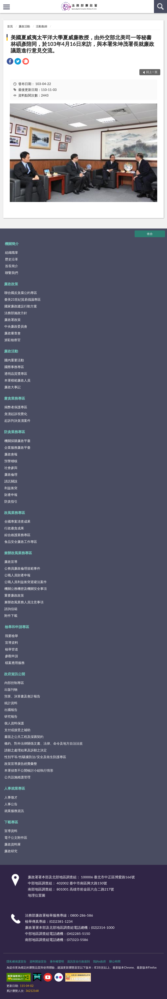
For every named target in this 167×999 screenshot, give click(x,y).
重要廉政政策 (14, 595)
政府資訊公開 (14, 674)
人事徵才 (10, 797)
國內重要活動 (14, 360)
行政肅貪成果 (14, 528)
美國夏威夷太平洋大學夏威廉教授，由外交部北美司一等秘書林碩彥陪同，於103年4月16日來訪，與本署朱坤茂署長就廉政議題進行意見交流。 (82, 43)
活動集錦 (41, 26)
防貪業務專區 (14, 432)
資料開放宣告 (38, 961)
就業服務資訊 (14, 811)
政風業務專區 (14, 512)
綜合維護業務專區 (17, 535)
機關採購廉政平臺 (17, 441)
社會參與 (10, 468)
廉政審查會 (12, 333)
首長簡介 (11, 266)
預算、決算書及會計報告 (22, 696)
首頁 (10, 26)
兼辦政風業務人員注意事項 (23, 602)
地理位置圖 (36, 895)
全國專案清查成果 (17, 521)
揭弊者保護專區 (15, 407)
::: (3, 3)
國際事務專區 (14, 367)
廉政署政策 (12, 320)
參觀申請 (11, 656)
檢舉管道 (11, 649)
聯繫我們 (11, 273)
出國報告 (10, 710)
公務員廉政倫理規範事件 (22, 568)
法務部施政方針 (15, 313)
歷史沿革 (11, 259)
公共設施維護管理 (17, 777)
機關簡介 (12, 244)
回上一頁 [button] (151, 72)
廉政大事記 (12, 387)
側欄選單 (6, 7)
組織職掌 (11, 252)
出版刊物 (10, 689)
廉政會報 (10, 454)
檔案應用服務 (15, 663)
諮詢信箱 (10, 609)
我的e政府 (99, 961)
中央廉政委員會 (15, 326)
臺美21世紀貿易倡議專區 (22, 299)
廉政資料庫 (12, 844)
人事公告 (10, 804)
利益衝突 (10, 488)
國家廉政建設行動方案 (20, 306)
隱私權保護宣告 (16, 961)
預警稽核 (10, 461)
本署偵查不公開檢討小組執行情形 (28, 770)
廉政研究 (10, 851)
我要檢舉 (11, 636)
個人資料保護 (14, 723)
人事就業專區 (14, 788)
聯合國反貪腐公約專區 (20, 293)
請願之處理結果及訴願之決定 (25, 750)
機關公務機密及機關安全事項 (25, 588)
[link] (10, 62)
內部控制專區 (14, 683)
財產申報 (10, 495)
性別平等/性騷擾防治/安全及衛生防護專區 (35, 757)
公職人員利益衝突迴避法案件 (25, 582)
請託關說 (10, 481)
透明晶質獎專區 (15, 373)
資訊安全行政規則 (78, 961)
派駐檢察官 (12, 340)
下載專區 (11, 822)
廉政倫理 (10, 474)
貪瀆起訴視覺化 (15, 414)
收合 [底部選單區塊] (150, 233)
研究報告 (10, 716)
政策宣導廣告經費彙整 (20, 764)
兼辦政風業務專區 (18, 553)
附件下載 (10, 615)
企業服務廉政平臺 (17, 447)
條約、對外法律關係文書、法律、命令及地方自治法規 (43, 743)
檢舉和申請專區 (17, 627)
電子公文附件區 (15, 837)
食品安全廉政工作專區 (20, 542)
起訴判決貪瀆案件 (17, 420)
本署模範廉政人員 (17, 380)
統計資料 (10, 703)
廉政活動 (24, 26)
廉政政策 (11, 284)
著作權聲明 (57, 961)
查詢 (160, 6)
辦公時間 (114, 961)
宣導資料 (11, 642)
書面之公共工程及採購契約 (23, 737)
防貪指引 (10, 501)
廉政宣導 (10, 562)
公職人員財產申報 (17, 575)
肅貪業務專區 (14, 398)
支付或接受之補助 (17, 730)
